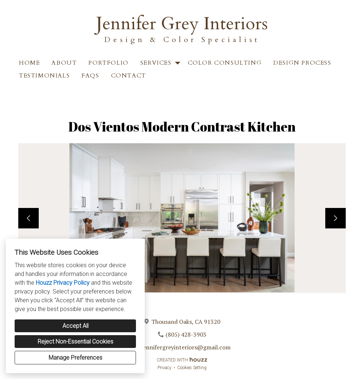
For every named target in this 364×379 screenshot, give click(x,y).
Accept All (75, 325)
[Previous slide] (28, 218)
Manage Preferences (75, 357)
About (64, 63)
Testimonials (44, 76)
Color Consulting (225, 63)
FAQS (90, 76)
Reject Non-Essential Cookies (75, 341)
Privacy (164, 367)
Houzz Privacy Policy (63, 282)
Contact (128, 76)
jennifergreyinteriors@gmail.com (186, 347)
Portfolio (108, 63)
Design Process (302, 63)
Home (29, 63)
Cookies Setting (191, 367)
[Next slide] (335, 218)
